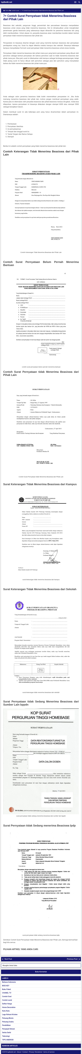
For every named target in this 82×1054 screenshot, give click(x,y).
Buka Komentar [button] (41, 972)
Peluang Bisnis (7, 1018)
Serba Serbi (6, 1032)
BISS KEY (5, 986)
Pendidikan (6, 1025)
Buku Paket (6, 989)
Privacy (31, 1052)
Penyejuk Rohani (8, 1029)
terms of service (48, 1052)
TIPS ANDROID (8, 1040)
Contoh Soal (6, 996)
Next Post (8, 959)
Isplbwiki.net (6, 2)
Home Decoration (8, 1007)
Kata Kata (6, 1011)
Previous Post (72, 959)
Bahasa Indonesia (9, 982)
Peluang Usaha (8, 1022)
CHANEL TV (6, 993)
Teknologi (6, 1036)
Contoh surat (7, 1000)
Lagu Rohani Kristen (10, 1014)
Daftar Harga (7, 1004)
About (19, 1052)
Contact (25, 1052)
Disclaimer (38, 1052)
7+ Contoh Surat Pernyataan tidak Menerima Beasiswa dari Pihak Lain (39, 17)
